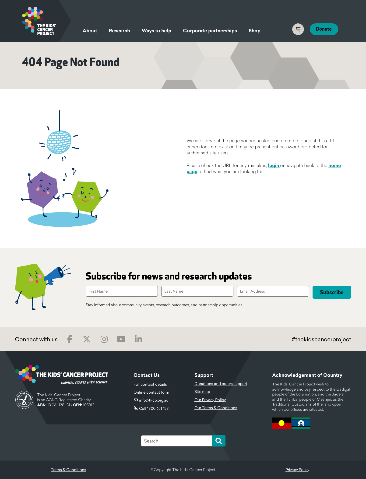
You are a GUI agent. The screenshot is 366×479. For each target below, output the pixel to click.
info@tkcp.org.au (153, 400)
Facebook (70, 339)
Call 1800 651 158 (154, 408)
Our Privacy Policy (210, 399)
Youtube (121, 339)
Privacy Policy (297, 469)
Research (119, 30)
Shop (254, 30)
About (90, 30)
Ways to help (156, 30)
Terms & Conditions (68, 469)
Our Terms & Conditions (215, 407)
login (274, 165)
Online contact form (151, 392)
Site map (202, 391)
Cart (297, 29)
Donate (323, 29)
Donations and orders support (220, 383)
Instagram (104, 339)
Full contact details (150, 384)
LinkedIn (138, 339)
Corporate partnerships (210, 30)
